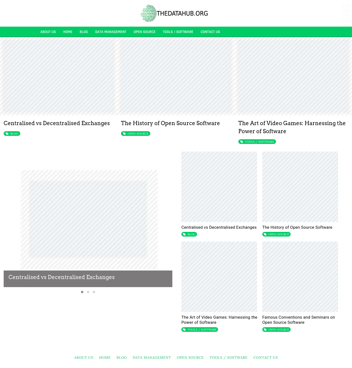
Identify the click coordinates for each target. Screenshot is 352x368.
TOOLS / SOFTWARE (178, 31)
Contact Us (210, 31)
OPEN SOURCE (145, 31)
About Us (48, 31)
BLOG (84, 31)
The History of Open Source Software (170, 123)
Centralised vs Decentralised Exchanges (57, 123)
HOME (67, 31)
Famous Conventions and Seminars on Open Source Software (298, 320)
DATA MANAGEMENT (110, 31)
